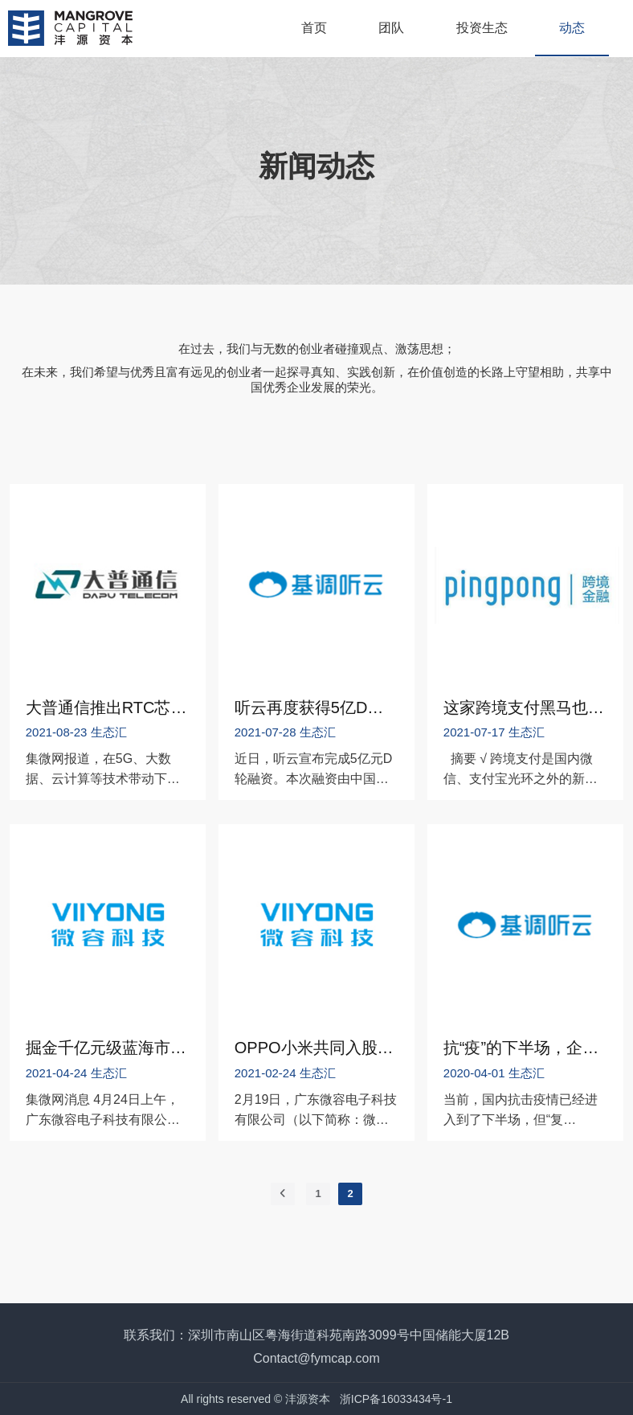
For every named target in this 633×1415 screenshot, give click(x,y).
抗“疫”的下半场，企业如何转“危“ (525, 1047)
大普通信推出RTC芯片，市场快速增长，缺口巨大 (108, 707)
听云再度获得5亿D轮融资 (316, 707)
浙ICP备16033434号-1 (396, 1398)
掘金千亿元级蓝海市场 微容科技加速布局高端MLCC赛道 (108, 1047)
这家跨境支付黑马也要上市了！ (525, 707)
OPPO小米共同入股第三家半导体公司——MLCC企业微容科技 (316, 1047)
